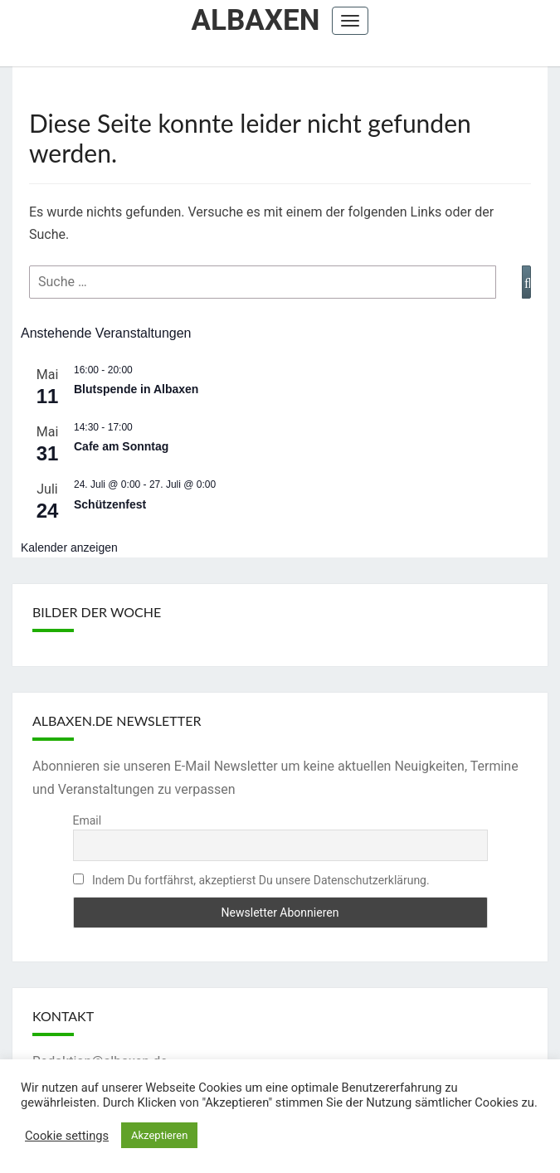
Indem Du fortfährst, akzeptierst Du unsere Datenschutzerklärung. (251, 880)
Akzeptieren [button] (159, 1135)
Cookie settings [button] (67, 1135)
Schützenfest (110, 504)
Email (87, 820)
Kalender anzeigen (69, 547)
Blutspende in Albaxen (136, 389)
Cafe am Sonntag (121, 446)
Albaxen (256, 20)
